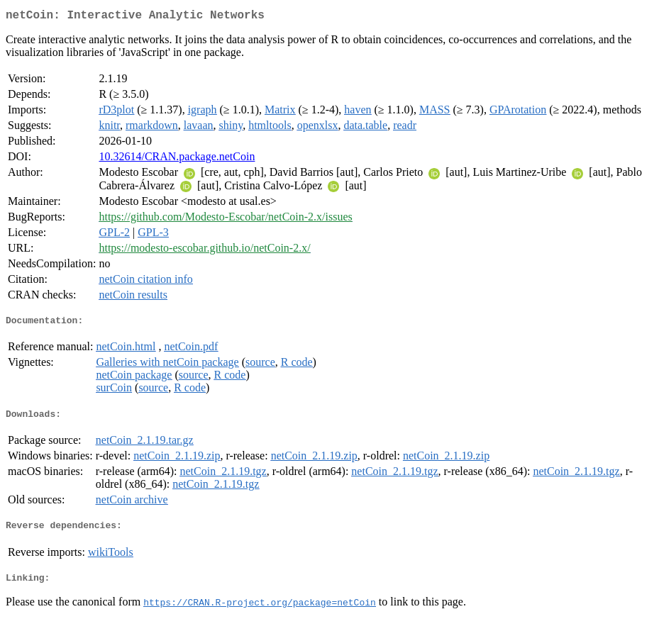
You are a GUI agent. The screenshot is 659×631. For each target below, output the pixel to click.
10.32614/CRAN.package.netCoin (177, 159)
